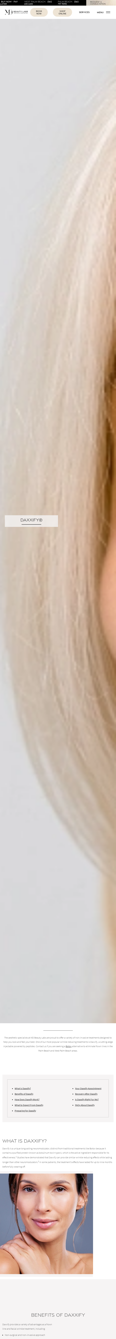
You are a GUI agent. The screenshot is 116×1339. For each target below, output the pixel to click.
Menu (103, 12)
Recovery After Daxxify (86, 1093)
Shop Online (62, 12)
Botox (69, 1046)
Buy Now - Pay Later (9, 2)
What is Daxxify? (23, 1088)
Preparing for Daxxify (25, 1110)
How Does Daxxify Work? (27, 1099)
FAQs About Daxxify (85, 1105)
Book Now (39, 12)
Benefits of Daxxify (24, 1093)
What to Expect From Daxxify (29, 1105)
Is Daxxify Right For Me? (87, 1099)
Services (84, 12)
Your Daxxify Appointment (88, 1088)
